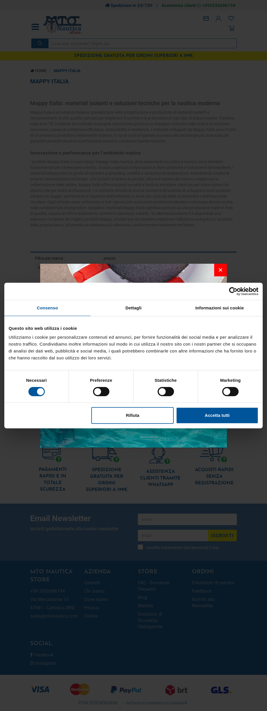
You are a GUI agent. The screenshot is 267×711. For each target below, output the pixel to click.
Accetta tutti (217, 415)
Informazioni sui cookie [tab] (220, 307)
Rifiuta (133, 415)
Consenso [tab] (47, 307)
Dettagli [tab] (133, 307)
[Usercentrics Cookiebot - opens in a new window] (233, 291)
